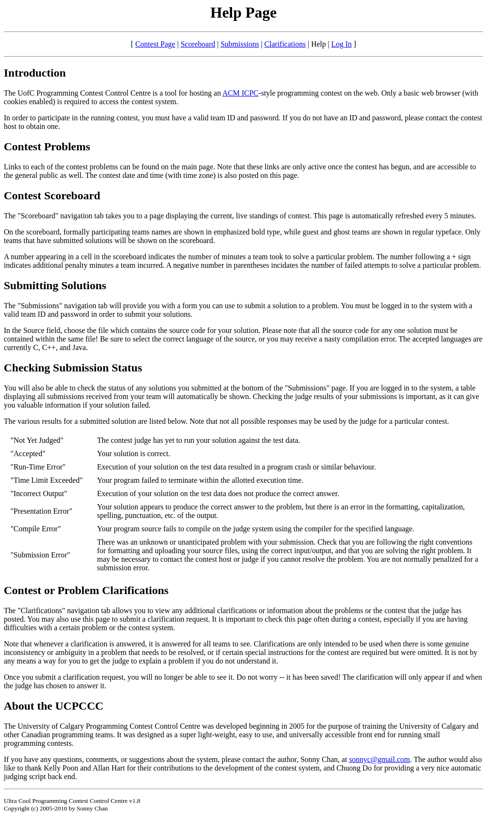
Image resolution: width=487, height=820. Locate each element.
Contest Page (155, 44)
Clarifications (285, 44)
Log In (341, 44)
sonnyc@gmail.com (379, 759)
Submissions (240, 44)
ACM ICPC (241, 93)
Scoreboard (198, 44)
